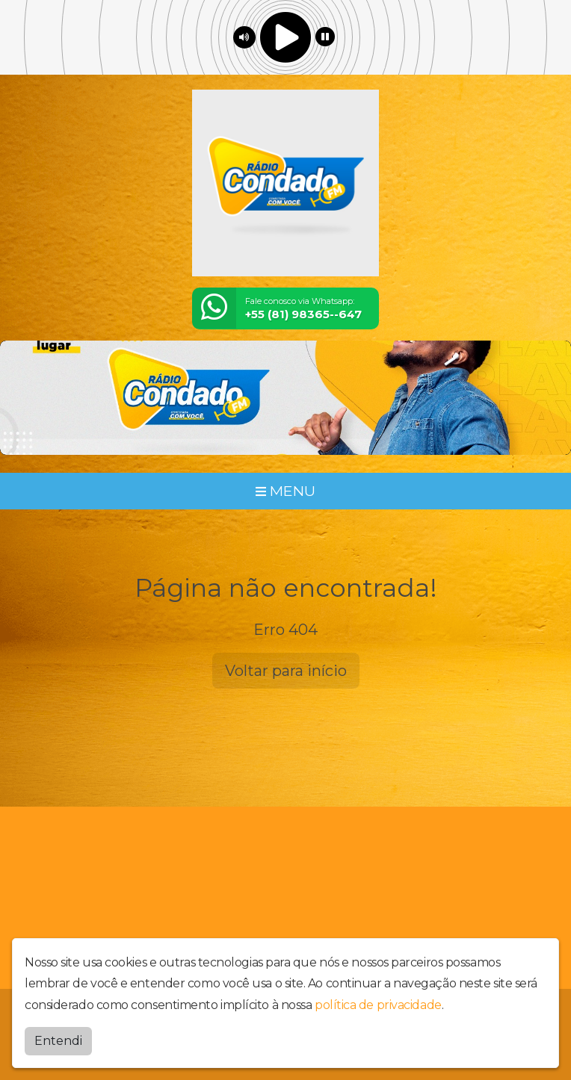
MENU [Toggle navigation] (285, 491)
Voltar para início (286, 671)
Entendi (58, 1041)
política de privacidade (378, 1005)
